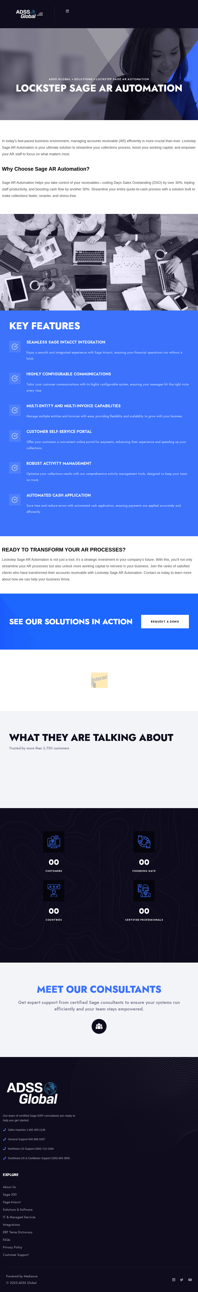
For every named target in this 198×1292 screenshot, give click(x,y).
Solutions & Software (17, 1209)
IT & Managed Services (19, 1217)
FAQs (6, 1240)
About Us (9, 1187)
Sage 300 (10, 1194)
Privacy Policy (12, 1247)
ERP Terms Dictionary (17, 1232)
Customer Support (16, 1255)
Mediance (31, 1276)
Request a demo (165, 622)
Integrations (11, 1224)
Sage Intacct (12, 1202)
